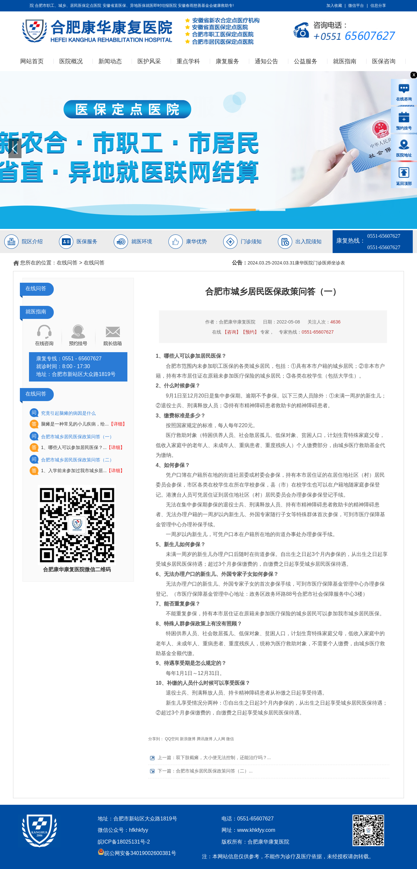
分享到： (156, 739)
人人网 (219, 739)
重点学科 (188, 61)
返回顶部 (404, 176)
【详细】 (118, 424)
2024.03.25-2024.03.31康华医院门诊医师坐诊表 (296, 262)
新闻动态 (110, 61)
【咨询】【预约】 (241, 332)
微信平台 (356, 5)
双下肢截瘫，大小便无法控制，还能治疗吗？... (223, 757)
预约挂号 (404, 120)
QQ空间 (172, 739)
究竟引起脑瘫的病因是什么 (68, 413)
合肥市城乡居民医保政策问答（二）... (214, 770)
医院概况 (71, 61)
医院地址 (404, 148)
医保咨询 (383, 61)
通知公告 (266, 61)
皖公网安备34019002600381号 (137, 853)
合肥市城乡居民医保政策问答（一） (77, 436)
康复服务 (227, 61)
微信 (230, 739)
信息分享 (378, 5)
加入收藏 (334, 5)
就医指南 (344, 61)
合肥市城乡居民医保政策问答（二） (77, 459)
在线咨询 (404, 92)
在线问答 (67, 262)
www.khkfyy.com (256, 830)
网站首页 (32, 61)
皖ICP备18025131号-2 (124, 842)
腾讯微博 (204, 739)
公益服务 (305, 61)
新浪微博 (187, 739)
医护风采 (149, 61)
